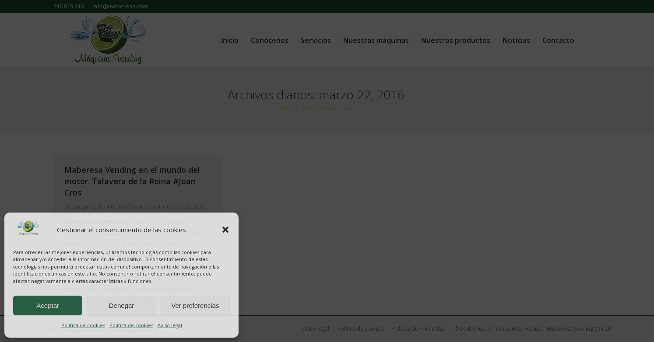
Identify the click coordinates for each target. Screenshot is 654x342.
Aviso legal (170, 325)
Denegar (121, 305)
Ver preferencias (195, 305)
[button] (225, 229)
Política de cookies (83, 325)
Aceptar (47, 305)
